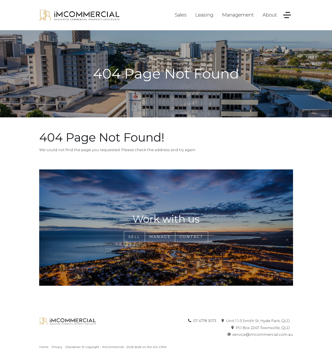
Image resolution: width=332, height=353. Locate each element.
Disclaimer (73, 347)
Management (238, 15)
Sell (134, 237)
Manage (160, 237)
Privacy (57, 347)
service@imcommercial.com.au (262, 334)
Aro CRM (160, 347)
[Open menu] (287, 15)
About (270, 15)
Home (44, 347)
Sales (181, 15)
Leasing (204, 15)
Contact (192, 237)
